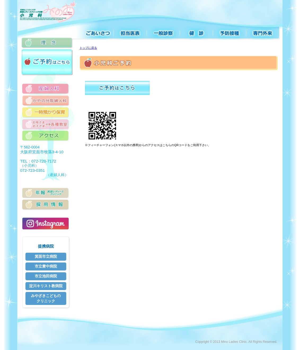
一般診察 (163, 31)
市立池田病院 (46, 276)
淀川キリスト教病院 (46, 286)
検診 (196, 31)
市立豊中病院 (46, 266)
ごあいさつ (94, 31)
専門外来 (263, 31)
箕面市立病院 (46, 256)
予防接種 (229, 31)
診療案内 (130, 31)
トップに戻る (88, 47)
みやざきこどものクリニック (46, 298)
